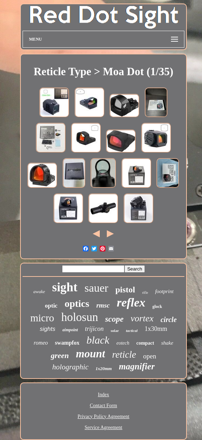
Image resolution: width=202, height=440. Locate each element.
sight (65, 287)
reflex (131, 302)
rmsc (103, 305)
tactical (131, 330)
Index (103, 394)
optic (51, 305)
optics (77, 303)
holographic (70, 367)
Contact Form (103, 405)
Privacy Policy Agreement (103, 416)
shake (167, 343)
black (97, 340)
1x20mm (104, 368)
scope (114, 319)
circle (168, 319)
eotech (122, 343)
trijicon (94, 328)
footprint (164, 291)
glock (157, 306)
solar (115, 330)
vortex (142, 318)
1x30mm (156, 328)
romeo (41, 343)
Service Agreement (103, 427)
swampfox (67, 343)
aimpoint (70, 329)
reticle (124, 354)
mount (90, 353)
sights (47, 329)
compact (145, 343)
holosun (79, 317)
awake (39, 291)
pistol (125, 289)
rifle (145, 293)
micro (42, 317)
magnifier (136, 366)
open (149, 356)
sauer (97, 287)
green (60, 355)
